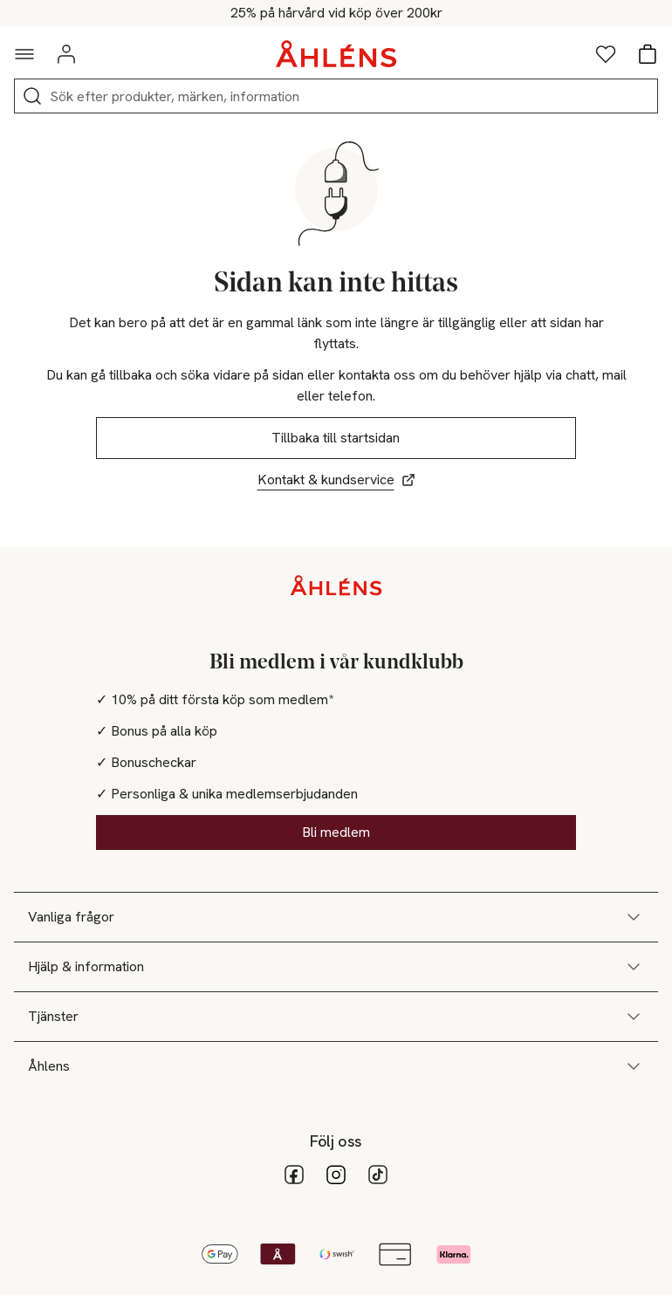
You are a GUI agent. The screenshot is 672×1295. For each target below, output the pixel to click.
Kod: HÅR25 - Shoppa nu (336, 13)
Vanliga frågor (336, 917)
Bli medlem (336, 832)
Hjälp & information (336, 966)
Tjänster (336, 1016)
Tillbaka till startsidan (336, 437)
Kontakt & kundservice (336, 479)
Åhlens (336, 1066)
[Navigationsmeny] (24, 54)
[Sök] (32, 96)
